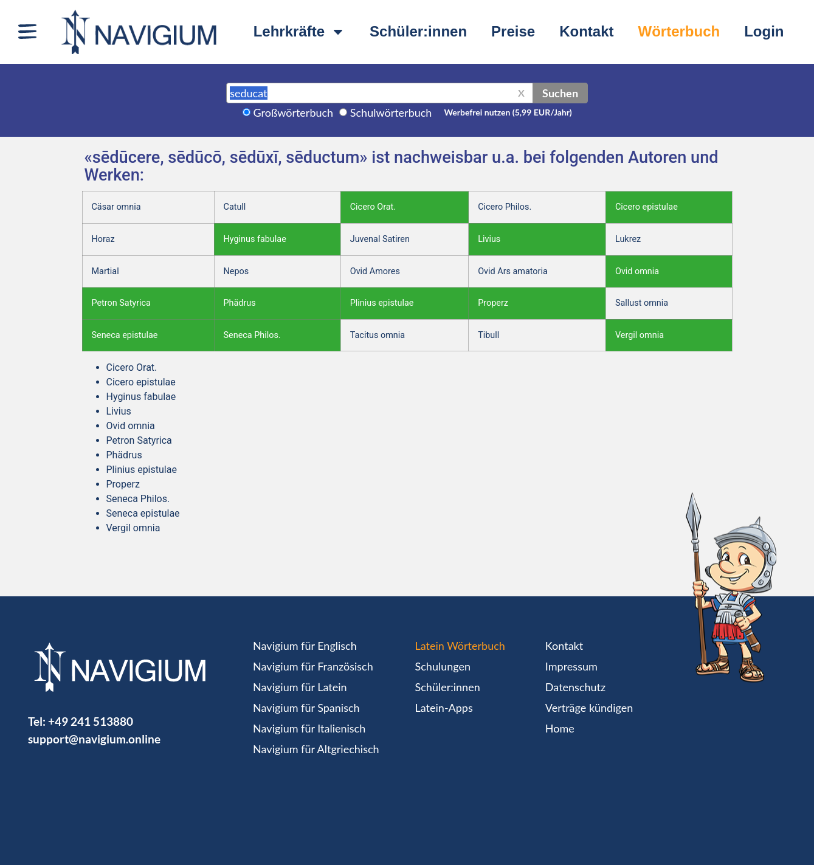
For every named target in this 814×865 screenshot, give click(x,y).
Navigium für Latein (300, 687)
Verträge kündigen (589, 707)
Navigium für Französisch (313, 666)
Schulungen (443, 666)
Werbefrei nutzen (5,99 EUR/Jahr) (507, 112)
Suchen (560, 93)
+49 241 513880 (90, 721)
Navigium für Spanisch (306, 707)
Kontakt (586, 31)
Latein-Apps (444, 707)
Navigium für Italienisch (309, 728)
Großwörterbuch (294, 112)
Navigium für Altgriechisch (316, 749)
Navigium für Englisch (305, 645)
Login (764, 31)
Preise (513, 31)
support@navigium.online (94, 739)
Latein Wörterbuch (460, 645)
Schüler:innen (418, 31)
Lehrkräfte (299, 31)
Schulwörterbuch (391, 112)
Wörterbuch (679, 31)
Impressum (571, 666)
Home (559, 728)
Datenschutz (575, 687)
